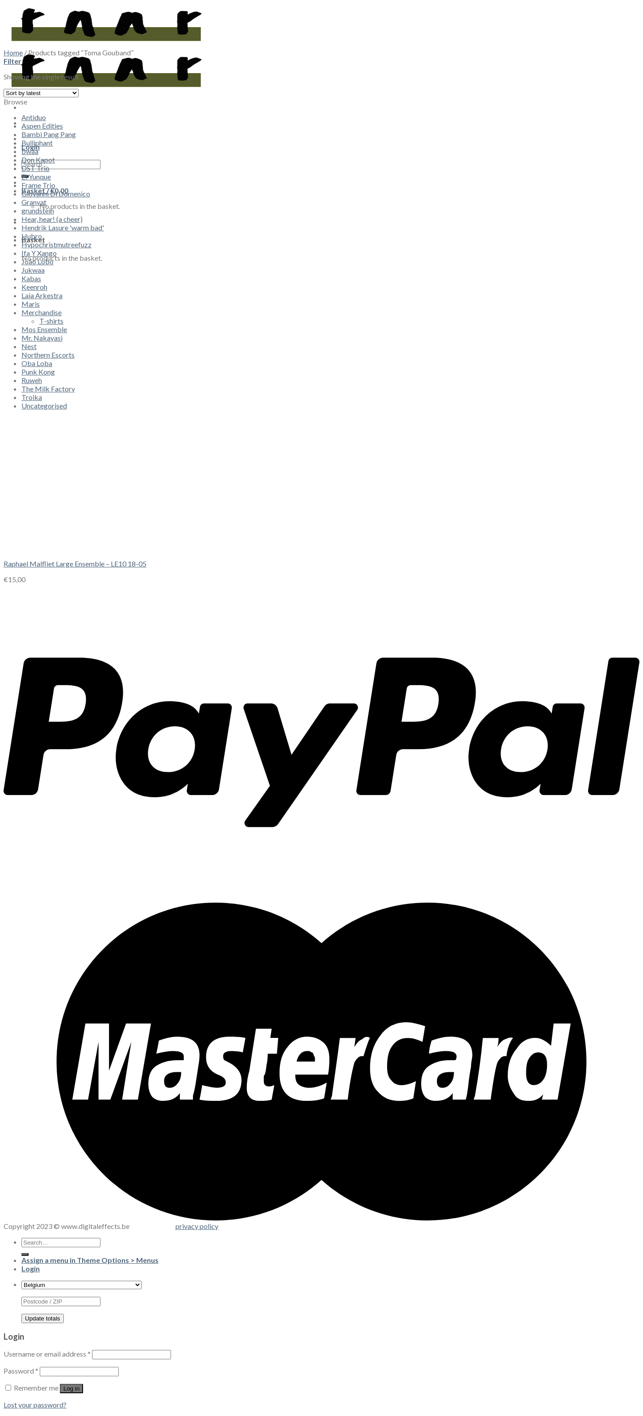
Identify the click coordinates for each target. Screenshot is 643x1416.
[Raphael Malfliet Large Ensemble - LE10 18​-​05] (71, 548)
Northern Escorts (48, 354)
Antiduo (33, 117)
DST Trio (35, 168)
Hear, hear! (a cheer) (52, 219)
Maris (30, 304)
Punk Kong (38, 371)
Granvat (33, 202)
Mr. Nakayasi (42, 337)
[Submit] (25, 1254)
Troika (31, 397)
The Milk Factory (48, 388)
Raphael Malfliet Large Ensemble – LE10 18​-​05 (75, 563)
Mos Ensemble (44, 329)
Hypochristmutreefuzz (56, 244)
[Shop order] (41, 93)
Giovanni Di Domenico (55, 193)
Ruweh (31, 380)
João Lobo (37, 261)
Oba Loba (36, 363)
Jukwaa (33, 270)
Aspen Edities (42, 125)
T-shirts (51, 321)
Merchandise (41, 312)
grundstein (37, 210)
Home (13, 52)
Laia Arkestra (42, 295)
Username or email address (47, 1353)
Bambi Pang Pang (48, 134)
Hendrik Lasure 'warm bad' (62, 227)
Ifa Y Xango (39, 253)
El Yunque (36, 176)
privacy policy (196, 1226)
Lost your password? (35, 1404)
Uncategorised (44, 405)
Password (21, 1370)
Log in (71, 1388)
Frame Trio (38, 185)
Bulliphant (37, 142)
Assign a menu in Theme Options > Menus (90, 1260)
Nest (29, 346)
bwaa (29, 151)
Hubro (31, 236)
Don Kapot (38, 159)
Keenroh (34, 287)
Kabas (31, 278)
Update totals (42, 1318)
